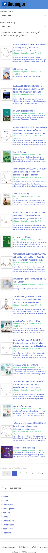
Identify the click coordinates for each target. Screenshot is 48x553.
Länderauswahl (8, 547)
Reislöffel (7, 533)
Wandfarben (8, 521)
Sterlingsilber (9, 509)
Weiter (40, 473)
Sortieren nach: (6, 11)
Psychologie (8, 525)
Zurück (7, 473)
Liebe (5, 501)
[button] (44, 4)
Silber (5, 497)
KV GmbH (23, 547)
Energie (6, 517)
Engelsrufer (8, 505)
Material (6, 513)
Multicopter (8, 529)
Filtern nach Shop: (8, 22)
